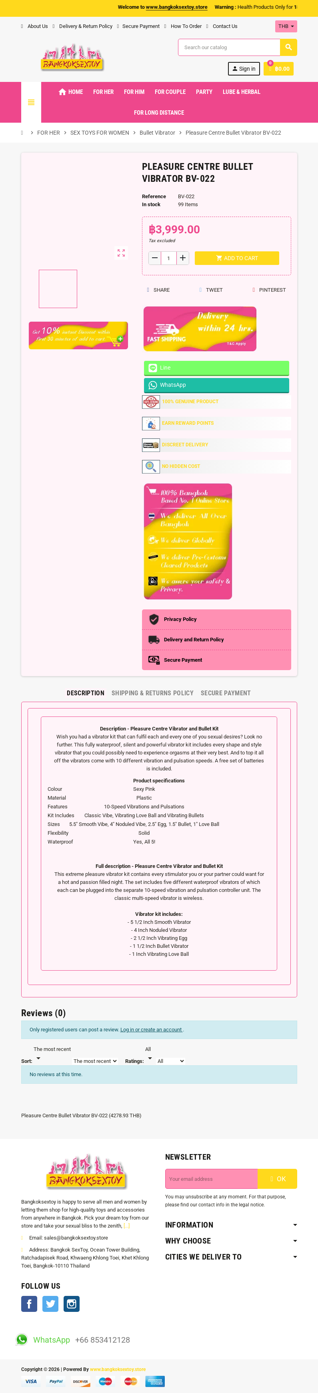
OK (277, 1179)
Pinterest (269, 290)
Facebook (29, 1304)
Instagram (72, 1304)
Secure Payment (138, 26)
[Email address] (211, 1179)
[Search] (237, 47)
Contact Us (222, 26)
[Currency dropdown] (286, 26)
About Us (34, 26)
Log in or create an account (151, 1030)
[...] (127, 1226)
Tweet (211, 290)
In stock (151, 204)
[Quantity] (169, 258)
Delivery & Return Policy (82, 26)
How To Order (183, 26)
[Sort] (52, 1054)
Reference (154, 196)
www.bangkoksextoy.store (118, 1369)
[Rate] (150, 1054)
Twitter (50, 1304)
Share (158, 290)
